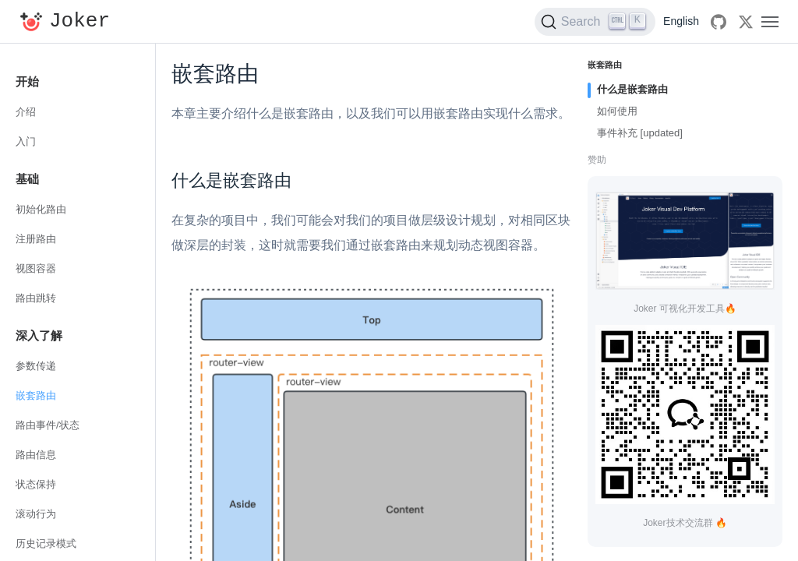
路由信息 (36, 454)
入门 (26, 141)
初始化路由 (41, 209)
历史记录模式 (46, 543)
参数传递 (36, 366)
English (681, 21)
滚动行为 (36, 514)
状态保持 (36, 484)
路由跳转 (36, 298)
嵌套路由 (36, 395)
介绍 (26, 112)
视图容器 (36, 268)
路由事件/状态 (47, 425)
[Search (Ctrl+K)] (595, 22)
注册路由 (36, 239)
